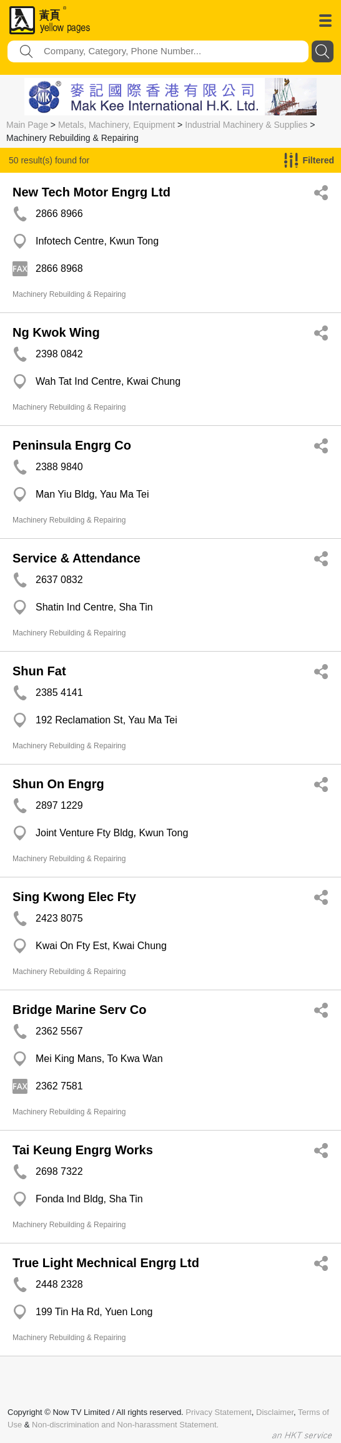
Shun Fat (39, 671)
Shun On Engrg (58, 784)
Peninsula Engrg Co (71, 445)
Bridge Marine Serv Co (79, 1009)
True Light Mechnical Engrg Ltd (105, 1263)
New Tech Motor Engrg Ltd (91, 192)
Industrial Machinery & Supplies (246, 125)
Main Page (27, 125)
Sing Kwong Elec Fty (74, 897)
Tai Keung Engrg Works (82, 1150)
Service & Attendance (76, 558)
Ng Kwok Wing (56, 332)
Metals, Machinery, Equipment (116, 125)
